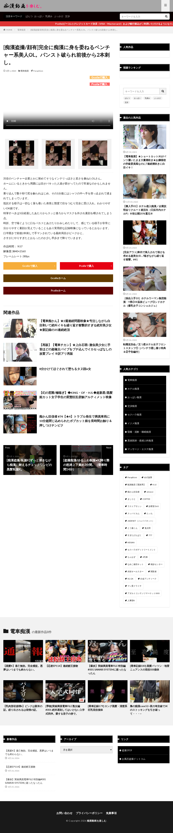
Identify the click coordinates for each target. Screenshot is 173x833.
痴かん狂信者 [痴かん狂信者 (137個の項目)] (133, 493)
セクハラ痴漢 (134, 415)
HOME (9, 30)
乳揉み (48, 16)
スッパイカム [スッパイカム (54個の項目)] (133, 515)
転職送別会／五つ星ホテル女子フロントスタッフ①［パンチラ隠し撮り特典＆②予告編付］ (144, 348)
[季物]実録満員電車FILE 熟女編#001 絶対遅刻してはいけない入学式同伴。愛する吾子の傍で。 (65, 711)
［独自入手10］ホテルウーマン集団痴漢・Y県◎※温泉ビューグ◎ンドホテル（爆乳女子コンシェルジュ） (144, 302)
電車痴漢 (21, 30)
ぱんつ (29, 16)
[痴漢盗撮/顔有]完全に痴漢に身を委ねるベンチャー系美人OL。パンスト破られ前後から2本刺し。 (74, 30)
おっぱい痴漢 (134, 398)
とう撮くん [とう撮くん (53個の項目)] (132, 529)
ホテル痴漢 (133, 389)
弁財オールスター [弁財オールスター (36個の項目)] (135, 573)
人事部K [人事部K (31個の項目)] (131, 602)
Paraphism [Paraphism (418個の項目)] (132, 479)
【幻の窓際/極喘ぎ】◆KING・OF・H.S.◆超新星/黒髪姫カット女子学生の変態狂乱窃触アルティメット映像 (76, 395)
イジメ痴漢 (133, 424)
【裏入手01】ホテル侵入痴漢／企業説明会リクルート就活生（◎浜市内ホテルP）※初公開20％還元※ (144, 210)
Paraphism (38, 71)
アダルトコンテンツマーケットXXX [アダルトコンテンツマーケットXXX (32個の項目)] (143, 595)
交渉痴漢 (132, 407)
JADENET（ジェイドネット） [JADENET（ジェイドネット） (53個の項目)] (140, 522)
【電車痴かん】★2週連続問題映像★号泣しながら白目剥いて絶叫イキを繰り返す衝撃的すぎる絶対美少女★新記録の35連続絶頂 (75, 325)
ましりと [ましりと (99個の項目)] (131, 500)
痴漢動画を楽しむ (96, 822)
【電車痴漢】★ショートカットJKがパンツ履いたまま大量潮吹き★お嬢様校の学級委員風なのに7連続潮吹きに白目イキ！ (144, 162)
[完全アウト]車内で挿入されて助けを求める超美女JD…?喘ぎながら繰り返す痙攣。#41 (144, 256)
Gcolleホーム (58, 278)
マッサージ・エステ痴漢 (140, 450)
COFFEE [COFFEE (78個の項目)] (146, 500)
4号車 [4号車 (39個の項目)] (145, 558)
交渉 (67, 16)
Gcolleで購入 (30, 265)
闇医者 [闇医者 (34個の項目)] (154, 573)
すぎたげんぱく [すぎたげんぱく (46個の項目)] (134, 536)
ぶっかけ (58, 16)
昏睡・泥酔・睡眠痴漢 (139, 433)
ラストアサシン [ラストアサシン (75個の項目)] (134, 507)
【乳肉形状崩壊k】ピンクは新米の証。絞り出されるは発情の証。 (22, 709)
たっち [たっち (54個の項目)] (150, 515)
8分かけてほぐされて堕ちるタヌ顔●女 (65, 369)
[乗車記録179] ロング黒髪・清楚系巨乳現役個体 (107, 709)
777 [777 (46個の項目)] (150, 536)
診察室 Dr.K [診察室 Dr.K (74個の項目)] (154, 507)
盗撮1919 (127, 752)
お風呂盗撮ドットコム (133, 760)
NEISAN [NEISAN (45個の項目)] (131, 544)
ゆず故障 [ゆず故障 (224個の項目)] (148, 479)
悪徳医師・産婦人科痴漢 (140, 442)
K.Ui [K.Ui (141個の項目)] (154, 486)
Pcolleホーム (58, 290)
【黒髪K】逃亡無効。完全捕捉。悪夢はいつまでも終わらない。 (23, 669)
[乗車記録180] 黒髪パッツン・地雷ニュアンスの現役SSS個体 (149, 669)
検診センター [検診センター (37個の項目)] (157, 566)
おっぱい (39, 16)
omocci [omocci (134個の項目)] (150, 493)
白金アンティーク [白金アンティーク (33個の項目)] (148, 580)
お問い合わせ (64, 814)
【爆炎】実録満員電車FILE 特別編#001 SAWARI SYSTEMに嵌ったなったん (107, 671)
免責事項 (111, 814)
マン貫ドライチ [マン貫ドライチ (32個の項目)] (134, 587)
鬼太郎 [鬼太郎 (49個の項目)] (148, 529)
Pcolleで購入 (86, 265)
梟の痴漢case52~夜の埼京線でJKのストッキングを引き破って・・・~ (149, 711)
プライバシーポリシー (89, 814)
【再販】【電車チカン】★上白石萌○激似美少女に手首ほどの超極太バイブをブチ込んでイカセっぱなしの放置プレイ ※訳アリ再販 (75, 349)
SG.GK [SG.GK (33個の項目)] (130, 580)
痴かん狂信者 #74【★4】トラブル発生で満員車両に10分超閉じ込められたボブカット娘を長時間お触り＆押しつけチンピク (75, 421)
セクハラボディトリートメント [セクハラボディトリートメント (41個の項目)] (141, 551)
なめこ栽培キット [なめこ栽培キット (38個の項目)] (135, 566)
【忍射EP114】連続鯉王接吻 (62, 667)
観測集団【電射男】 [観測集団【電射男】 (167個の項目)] (136, 486)
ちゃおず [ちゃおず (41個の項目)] (131, 558)
